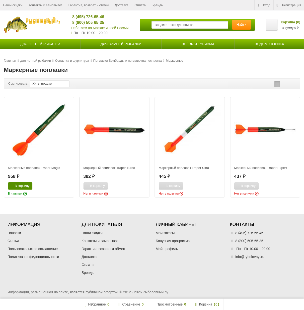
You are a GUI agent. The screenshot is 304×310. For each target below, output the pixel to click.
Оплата (140, 5)
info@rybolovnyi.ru (249, 257)
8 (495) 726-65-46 (86, 17)
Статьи (13, 241)
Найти (241, 25)
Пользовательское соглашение (32, 249)
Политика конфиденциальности (33, 257)
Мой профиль (167, 249)
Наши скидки (12, 5)
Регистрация (289, 5)
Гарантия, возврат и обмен (89, 5)
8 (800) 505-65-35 (86, 22)
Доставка (122, 5)
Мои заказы (165, 233)
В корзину (19, 186)
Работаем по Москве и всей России (100, 28)
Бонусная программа (173, 241)
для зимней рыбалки (120, 44)
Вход (264, 5)
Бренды (157, 5)
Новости (14, 233)
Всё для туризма (198, 44)
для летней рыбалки (40, 44)
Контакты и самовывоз (45, 5)
